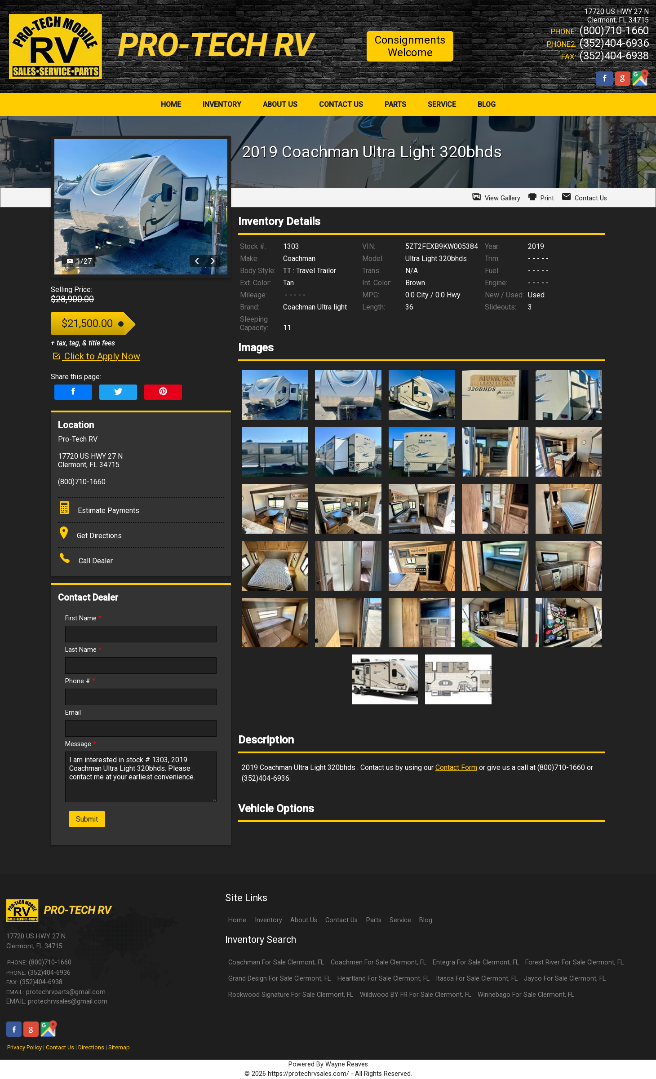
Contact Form (456, 767)
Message (80, 744)
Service (400, 920)
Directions (91, 1047)
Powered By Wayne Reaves (328, 1064)
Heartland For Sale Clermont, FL (383, 978)
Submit (87, 819)
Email (73, 712)
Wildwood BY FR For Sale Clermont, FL (415, 995)
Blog (425, 920)
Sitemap (119, 1047)
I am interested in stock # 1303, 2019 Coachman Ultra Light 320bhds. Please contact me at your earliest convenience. (141, 777)
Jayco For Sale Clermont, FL (565, 978)
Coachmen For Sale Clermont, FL (378, 962)
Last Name (83, 650)
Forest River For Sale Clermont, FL (574, 962)
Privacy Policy (24, 1047)
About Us (303, 920)
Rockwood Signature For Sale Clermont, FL (290, 995)
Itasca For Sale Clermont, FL (477, 978)
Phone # (80, 681)
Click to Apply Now (95, 356)
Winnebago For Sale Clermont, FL (526, 995)
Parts (373, 920)
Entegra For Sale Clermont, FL (476, 962)
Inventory (268, 920)
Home (237, 920)
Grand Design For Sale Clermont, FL (279, 978)
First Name (83, 618)
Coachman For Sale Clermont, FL (276, 962)
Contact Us (60, 1047)
